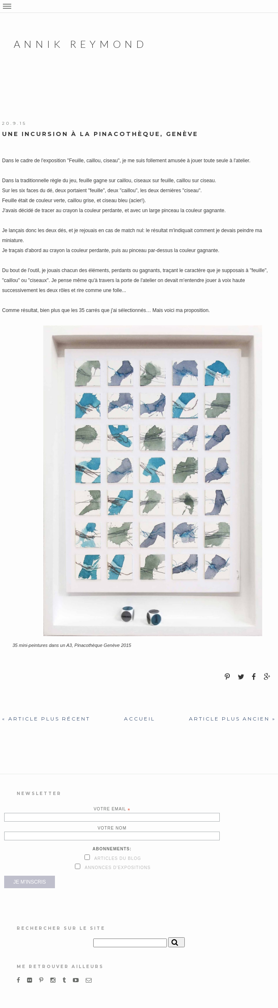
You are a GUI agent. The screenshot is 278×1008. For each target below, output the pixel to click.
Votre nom (112, 828)
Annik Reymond (80, 44)
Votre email (112, 809)
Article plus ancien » (232, 719)
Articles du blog (117, 858)
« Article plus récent (46, 719)
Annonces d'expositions (117, 867)
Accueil (139, 719)
